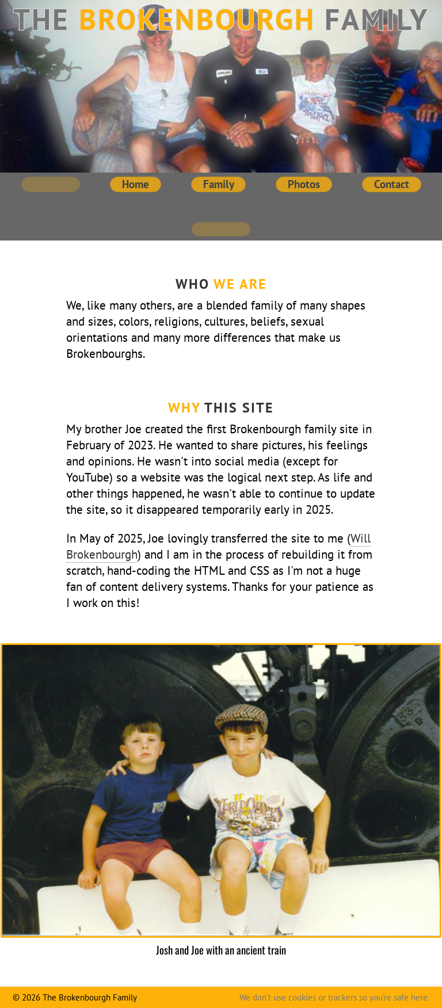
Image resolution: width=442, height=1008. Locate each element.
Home (135, 184)
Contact (392, 184)
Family (218, 184)
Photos (304, 184)
